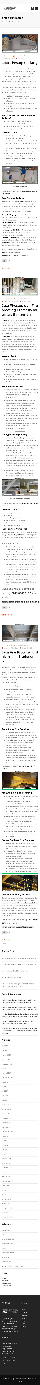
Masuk (4, 1278)
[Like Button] (4, 260)
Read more (7, 268)
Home (4, 22)
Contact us (25, 1326)
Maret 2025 (5, 1105)
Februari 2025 (6, 1109)
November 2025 (7, 1068)
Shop (23, 1324)
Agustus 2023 (6, 1186)
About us (24, 1318)
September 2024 (7, 1131)
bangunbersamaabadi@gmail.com (16, 255)
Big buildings (6, 1230)
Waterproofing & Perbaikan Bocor (12, 1266)
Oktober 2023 (6, 1177)
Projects (24, 1312)
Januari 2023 (6, 1204)
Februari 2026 (6, 1055)
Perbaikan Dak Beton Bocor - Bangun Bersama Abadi (18, 1014)
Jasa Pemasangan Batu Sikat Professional (15, 971)
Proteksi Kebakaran (22, 56)
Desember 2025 (7, 1064)
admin (13, 58)
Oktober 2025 (6, 1073)
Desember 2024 (7, 1118)
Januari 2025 (6, 1113)
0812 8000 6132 (21, 593)
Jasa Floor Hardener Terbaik (18, 1024)
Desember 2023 (7, 1168)
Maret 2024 (5, 1154)
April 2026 (5, 1050)
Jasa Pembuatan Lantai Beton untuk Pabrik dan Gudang (19, 958)
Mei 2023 (5, 1195)
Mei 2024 (5, 1145)
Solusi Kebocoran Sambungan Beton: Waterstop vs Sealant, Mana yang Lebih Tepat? (18, 985)
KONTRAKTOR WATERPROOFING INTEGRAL (23, 1010)
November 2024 (7, 1123)
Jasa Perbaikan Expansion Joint (11, 977)
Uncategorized (6, 1262)
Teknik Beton (15, 301)
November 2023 (7, 1172)
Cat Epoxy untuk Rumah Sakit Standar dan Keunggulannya (20, 964)
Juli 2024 (4, 1141)
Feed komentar (6, 1283)
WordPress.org (6, 1286)
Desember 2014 (7, 1213)
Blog (23, 1321)
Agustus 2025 (6, 1082)
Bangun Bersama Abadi (21, 535)
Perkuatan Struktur (7, 1244)
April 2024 (5, 1150)
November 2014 (7, 1217)
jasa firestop (21, 201)
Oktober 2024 (6, 1127)
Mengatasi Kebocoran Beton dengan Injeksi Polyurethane (20, 1017)
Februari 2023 (6, 1199)
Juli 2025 (4, 1087)
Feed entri (5, 1280)
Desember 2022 (7, 1208)
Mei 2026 (5, 1046)
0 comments (8, 56)
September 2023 (7, 1181)
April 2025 (5, 1100)
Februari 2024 (6, 1159)
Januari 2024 (6, 1163)
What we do (25, 1315)
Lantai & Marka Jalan (8, 1239)
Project (4, 1248)
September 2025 (7, 1077)
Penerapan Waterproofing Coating (20, 1003)
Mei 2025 (5, 1095)
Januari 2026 (6, 1059)
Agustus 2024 (6, 1136)
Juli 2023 (4, 1190)
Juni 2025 (5, 1091)
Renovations (5, 1257)
